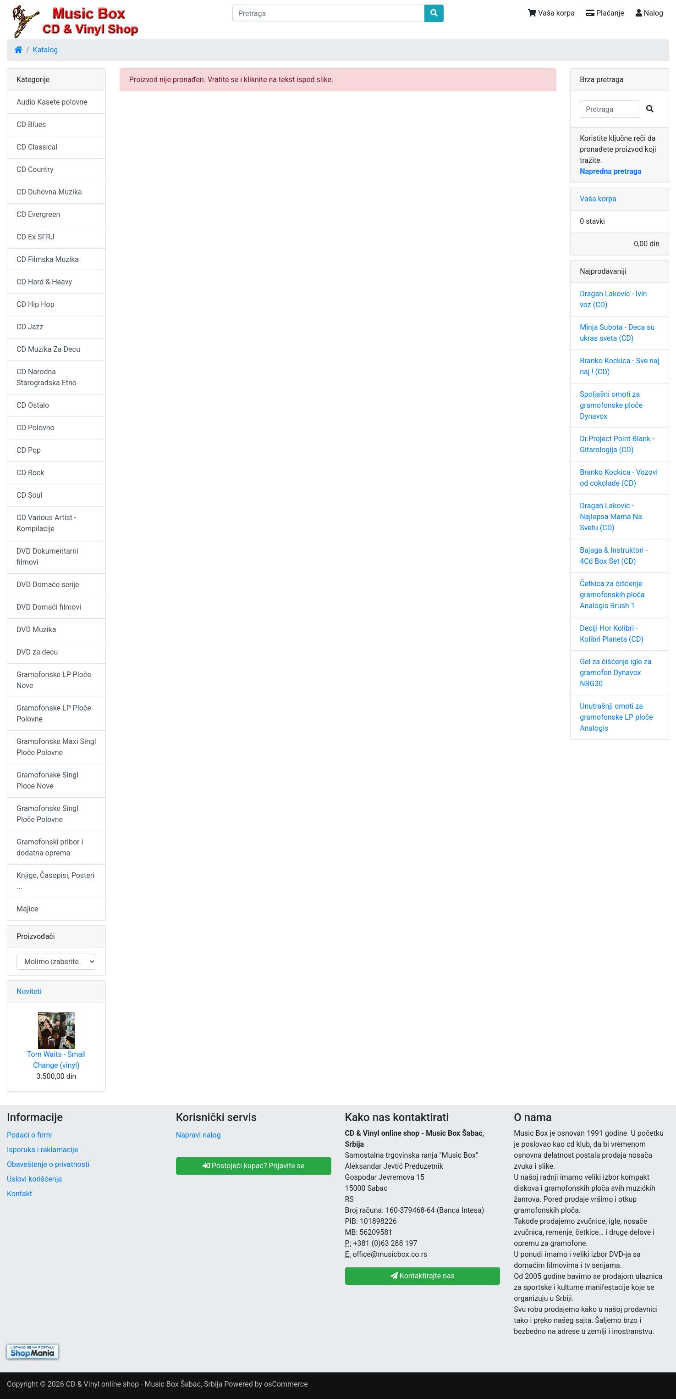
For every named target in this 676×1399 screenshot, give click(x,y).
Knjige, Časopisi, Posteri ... (55, 881)
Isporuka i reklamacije (42, 1149)
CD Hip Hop (35, 304)
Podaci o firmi (29, 1135)
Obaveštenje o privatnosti (48, 1164)
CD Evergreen (38, 214)
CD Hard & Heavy (44, 282)
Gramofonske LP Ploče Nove (53, 680)
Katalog (45, 49)
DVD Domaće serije (47, 584)
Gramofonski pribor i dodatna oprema (49, 847)
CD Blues (31, 124)
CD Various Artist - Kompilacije (46, 523)
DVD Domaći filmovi (48, 607)
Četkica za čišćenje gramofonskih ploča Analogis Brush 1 (612, 594)
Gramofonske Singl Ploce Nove (47, 780)
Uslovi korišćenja (34, 1179)
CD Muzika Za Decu (48, 349)
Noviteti (29, 991)
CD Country (34, 169)
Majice (27, 909)
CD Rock (30, 472)
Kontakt (19, 1193)
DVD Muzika (36, 629)
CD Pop (28, 450)
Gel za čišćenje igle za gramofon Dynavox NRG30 (615, 672)
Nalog (649, 13)
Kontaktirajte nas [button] (422, 1275)
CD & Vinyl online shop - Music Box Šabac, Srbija (144, 1384)
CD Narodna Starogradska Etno (46, 377)
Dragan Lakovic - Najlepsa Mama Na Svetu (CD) (611, 516)
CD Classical (36, 147)
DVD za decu (37, 652)
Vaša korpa (551, 13)
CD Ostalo (32, 405)
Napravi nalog (198, 1135)
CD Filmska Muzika (47, 259)
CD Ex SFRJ (35, 237)
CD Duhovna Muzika (49, 192)
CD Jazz (29, 326)
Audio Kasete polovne (51, 102)
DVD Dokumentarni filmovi (47, 556)
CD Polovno (35, 427)
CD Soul (29, 495)
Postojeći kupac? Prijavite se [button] (254, 1165)
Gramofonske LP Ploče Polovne (53, 713)
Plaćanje (605, 13)
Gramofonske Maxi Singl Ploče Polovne (56, 747)
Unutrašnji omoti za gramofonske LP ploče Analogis (616, 717)
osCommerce (286, 1384)
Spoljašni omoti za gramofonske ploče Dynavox (611, 405)
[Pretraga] (328, 13)
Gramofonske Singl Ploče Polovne (47, 814)
